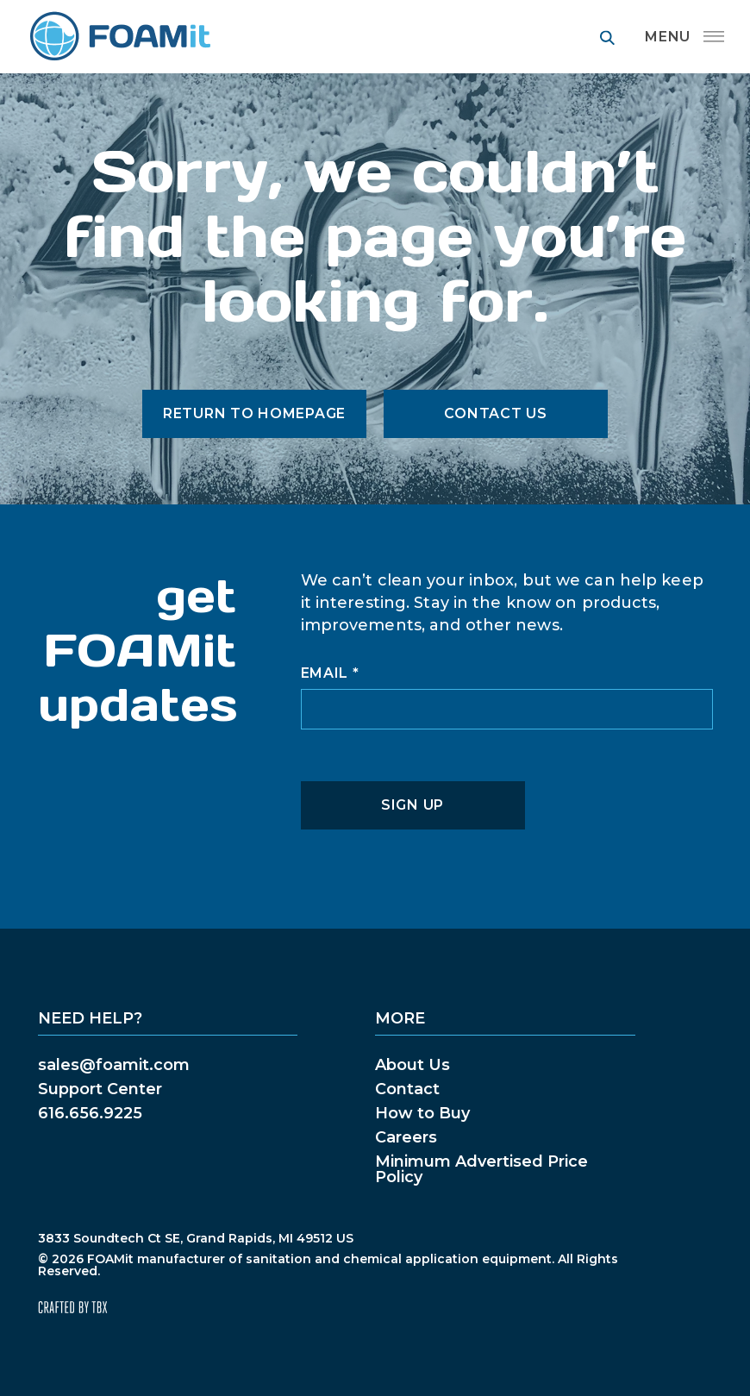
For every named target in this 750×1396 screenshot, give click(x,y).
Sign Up (412, 805)
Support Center (100, 1089)
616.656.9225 (90, 1113)
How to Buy (422, 1113)
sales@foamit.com (114, 1064)
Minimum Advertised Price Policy (481, 1169)
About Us (412, 1064)
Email (330, 673)
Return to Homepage (254, 413)
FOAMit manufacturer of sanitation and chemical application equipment (119, 36)
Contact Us (495, 413)
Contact (407, 1089)
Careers (406, 1137)
